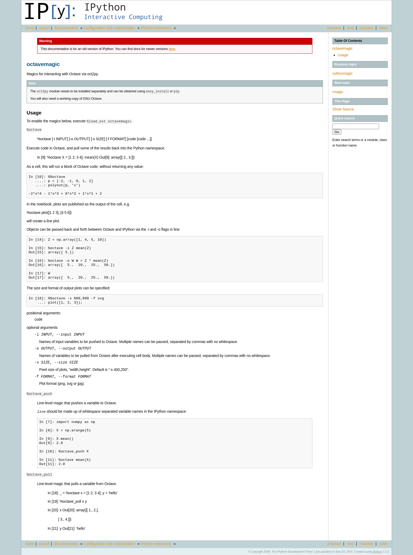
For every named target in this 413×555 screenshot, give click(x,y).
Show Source (343, 109)
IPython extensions (156, 28)
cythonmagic (342, 73)
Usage (343, 55)
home (29, 28)
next (350, 28)
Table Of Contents (348, 41)
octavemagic (342, 48)
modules (366, 28)
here (172, 49)
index (383, 28)
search (44, 28)
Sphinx (377, 551)
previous (334, 28)
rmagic (337, 92)
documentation (66, 28)
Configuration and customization (109, 28)
